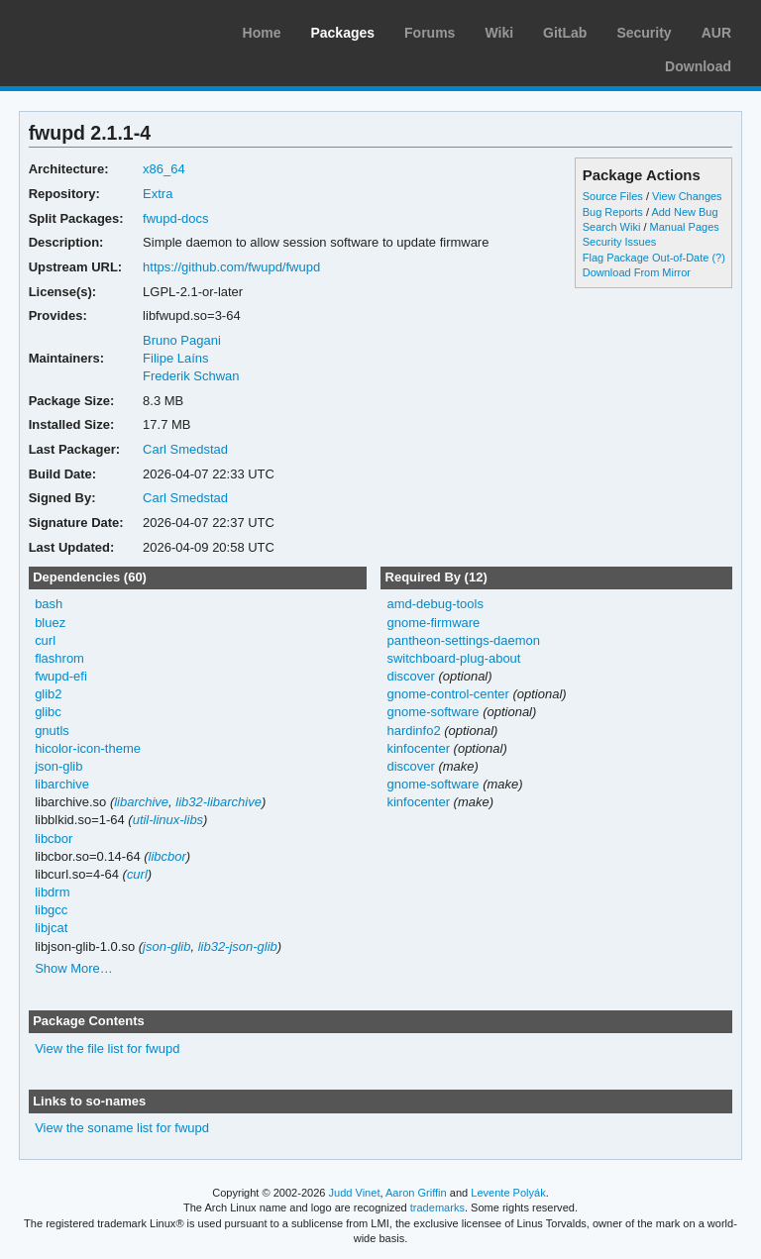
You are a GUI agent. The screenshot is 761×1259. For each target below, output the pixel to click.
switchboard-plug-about (453, 658)
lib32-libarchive (218, 801)
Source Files (613, 196)
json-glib (58, 766)
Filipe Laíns (175, 358)
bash (48, 603)
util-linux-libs (168, 819)
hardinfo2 (413, 730)
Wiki (499, 33)
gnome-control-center (447, 693)
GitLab (565, 33)
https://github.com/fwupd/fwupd (231, 267)
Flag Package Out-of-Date (646, 257)
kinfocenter (418, 748)
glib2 (48, 693)
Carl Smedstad (185, 449)
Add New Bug (684, 212)
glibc (48, 711)
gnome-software (432, 711)
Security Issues (619, 242)
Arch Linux (109, 30)
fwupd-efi (61, 676)
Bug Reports (613, 212)
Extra (157, 193)
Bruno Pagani (182, 340)
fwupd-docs (175, 218)
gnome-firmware (433, 622)
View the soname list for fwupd (122, 1127)
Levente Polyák (508, 1193)
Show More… (74, 968)
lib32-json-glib (237, 946)
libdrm (52, 892)
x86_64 (164, 168)
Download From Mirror (637, 272)
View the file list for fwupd (107, 1048)
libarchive (62, 784)
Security (643, 33)
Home (262, 33)
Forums (429, 33)
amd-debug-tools (434, 603)
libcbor (53, 838)
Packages (342, 33)
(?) (717, 257)
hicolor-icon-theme (88, 748)
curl (45, 640)
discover (410, 676)
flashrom (59, 658)
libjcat (51, 927)
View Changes (687, 196)
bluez (50, 622)
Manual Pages (684, 227)
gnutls (52, 730)
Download (698, 66)
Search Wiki (612, 227)
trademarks (437, 1207)
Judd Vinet (354, 1193)
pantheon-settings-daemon (462, 640)
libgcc (51, 909)
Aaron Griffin (416, 1193)
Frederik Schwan (191, 375)
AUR (716, 33)
